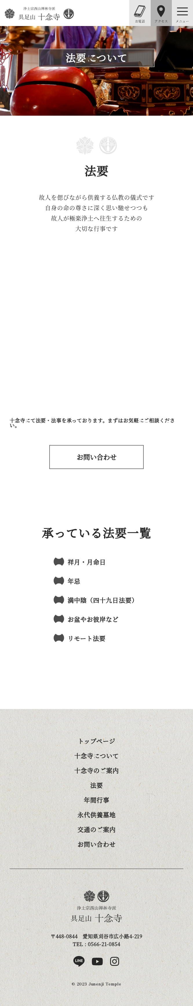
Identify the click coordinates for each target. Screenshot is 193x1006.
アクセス (161, 14)
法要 (96, 785)
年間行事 (96, 799)
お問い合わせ (96, 844)
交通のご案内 (96, 829)
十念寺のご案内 (96, 770)
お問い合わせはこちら (96, 457)
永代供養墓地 (96, 814)
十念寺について (96, 755)
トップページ (96, 740)
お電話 (140, 14)
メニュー (182, 21)
